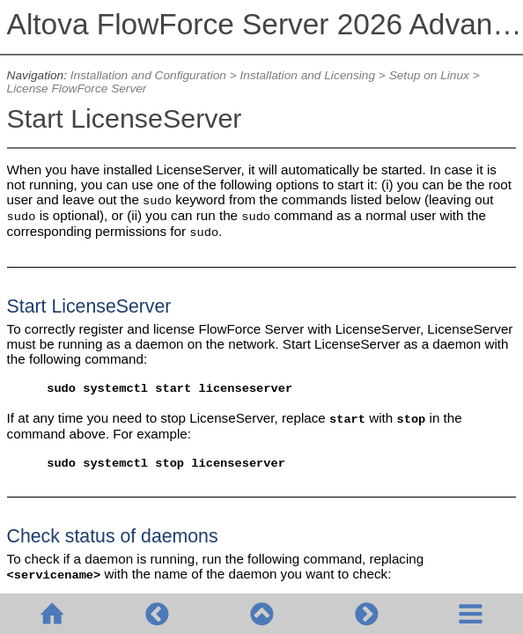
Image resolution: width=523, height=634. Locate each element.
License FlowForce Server (77, 88)
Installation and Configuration (148, 75)
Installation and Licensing (307, 75)
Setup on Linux (429, 75)
